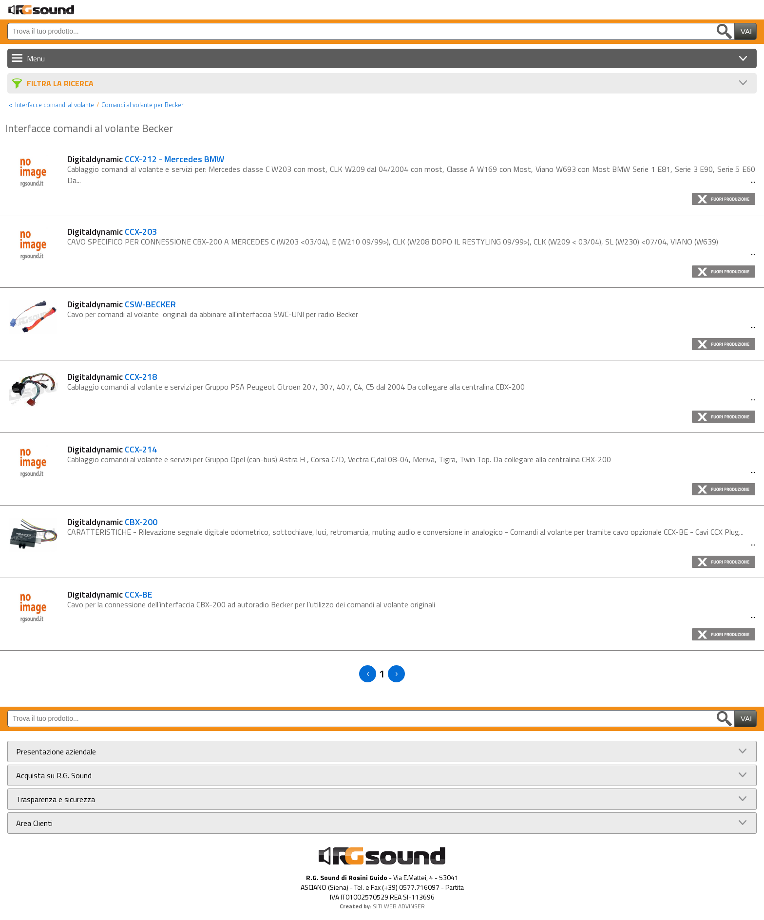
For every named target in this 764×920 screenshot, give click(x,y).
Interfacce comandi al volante (54, 105)
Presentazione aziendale (56, 751)
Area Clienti (34, 823)
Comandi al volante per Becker (142, 105)
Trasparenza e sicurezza (55, 799)
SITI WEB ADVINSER (399, 906)
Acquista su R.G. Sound (54, 775)
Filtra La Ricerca (60, 83)
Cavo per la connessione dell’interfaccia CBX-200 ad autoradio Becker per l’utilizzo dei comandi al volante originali (251, 604)
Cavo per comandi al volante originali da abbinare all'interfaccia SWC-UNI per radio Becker (212, 314)
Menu (36, 58)
